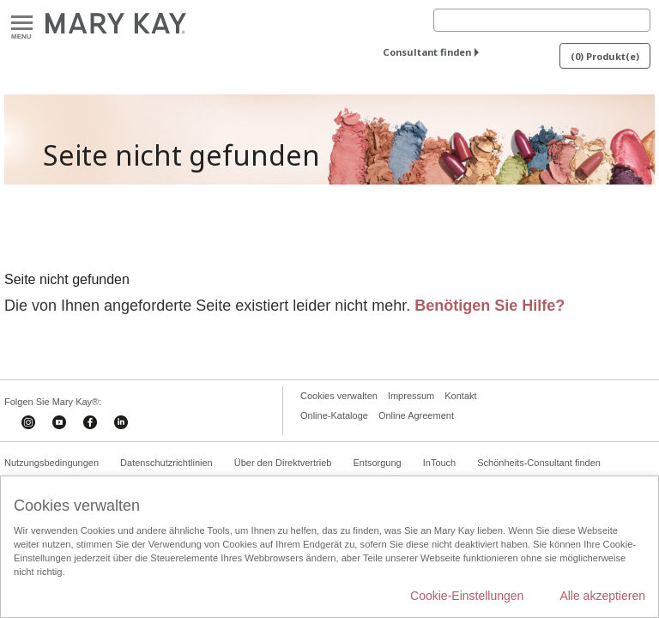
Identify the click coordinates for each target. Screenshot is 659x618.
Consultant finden (427, 52)
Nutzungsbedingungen (51, 462)
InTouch (439, 462)
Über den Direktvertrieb (283, 462)
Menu (22, 23)
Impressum (411, 396)
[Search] (541, 20)
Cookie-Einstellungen (466, 596)
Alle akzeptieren (602, 596)
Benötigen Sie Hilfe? (489, 305)
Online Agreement (416, 415)
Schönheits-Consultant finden (539, 462)
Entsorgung (377, 462)
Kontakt (460, 396)
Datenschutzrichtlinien (166, 462)
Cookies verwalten (339, 396)
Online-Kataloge (334, 415)
